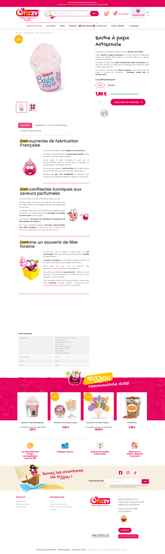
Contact (125, 530)
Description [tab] (25, 125)
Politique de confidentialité (46, 549)
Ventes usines (21, 507)
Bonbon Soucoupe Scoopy (65, 422)
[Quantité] (102, 102)
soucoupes (84, 274)
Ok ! (94, 13)
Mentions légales (64, 549)
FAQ (51, 501)
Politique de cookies (79, 549)
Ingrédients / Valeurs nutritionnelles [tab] (51, 125)
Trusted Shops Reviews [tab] (31, 130)
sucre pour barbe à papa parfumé (57, 285)
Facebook (120, 472)
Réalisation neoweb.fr (120, 549)
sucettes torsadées (58, 268)
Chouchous (132, 422)
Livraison (53, 509)
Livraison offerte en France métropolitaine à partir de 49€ (30, 454)
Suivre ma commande (58, 504)
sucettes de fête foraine (48, 230)
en (148, 15)
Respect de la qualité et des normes (100, 452)
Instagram (128, 472)
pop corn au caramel (72, 266)
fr (148, 12)
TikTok (135, 472)
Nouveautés (20, 501)
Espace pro (138, 15)
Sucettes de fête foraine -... (99, 422)
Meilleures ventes (22, 504)
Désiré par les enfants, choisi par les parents (135, 453)
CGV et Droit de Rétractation (61, 507)
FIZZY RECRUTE (128, 536)
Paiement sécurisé (65, 451)
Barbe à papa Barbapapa (33, 422)
